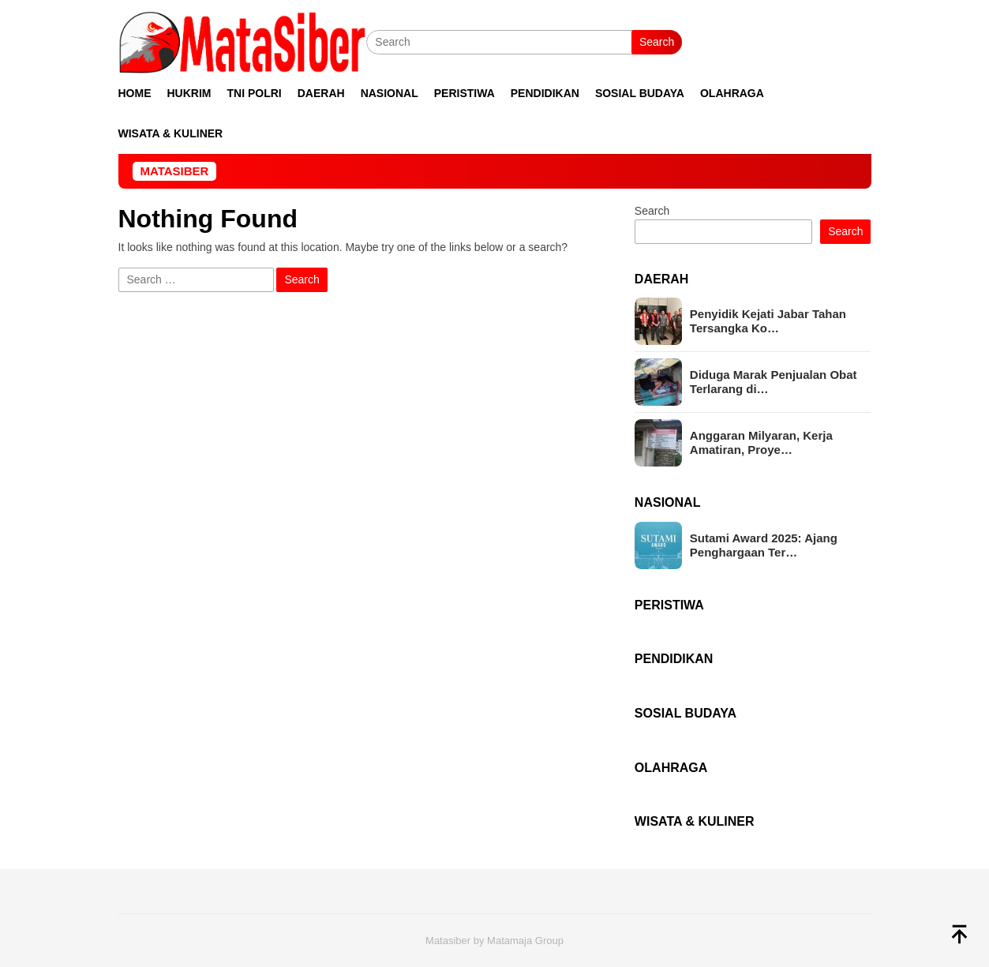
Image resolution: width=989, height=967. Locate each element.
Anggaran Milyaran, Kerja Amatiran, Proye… (761, 442)
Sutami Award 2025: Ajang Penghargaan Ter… (763, 545)
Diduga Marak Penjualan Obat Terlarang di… (773, 381)
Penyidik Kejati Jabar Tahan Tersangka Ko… (768, 321)
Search (656, 42)
